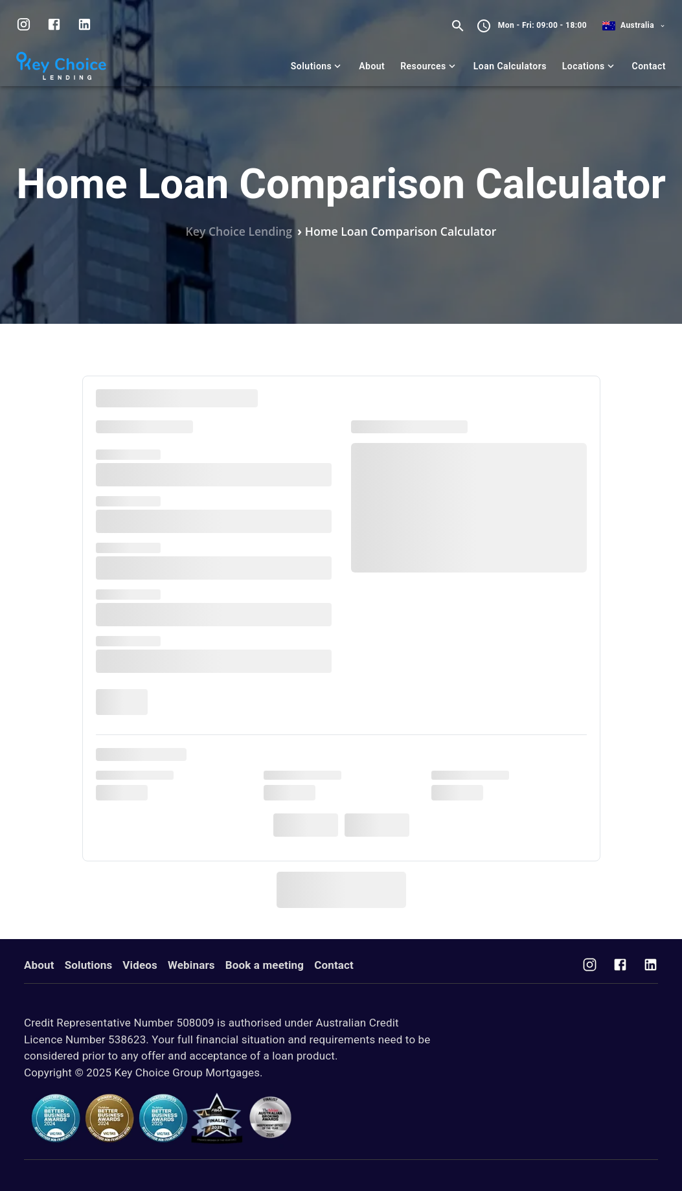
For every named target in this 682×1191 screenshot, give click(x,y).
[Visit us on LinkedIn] (84, 26)
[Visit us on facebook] (54, 26)
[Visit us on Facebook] (620, 966)
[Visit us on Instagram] (23, 26)
